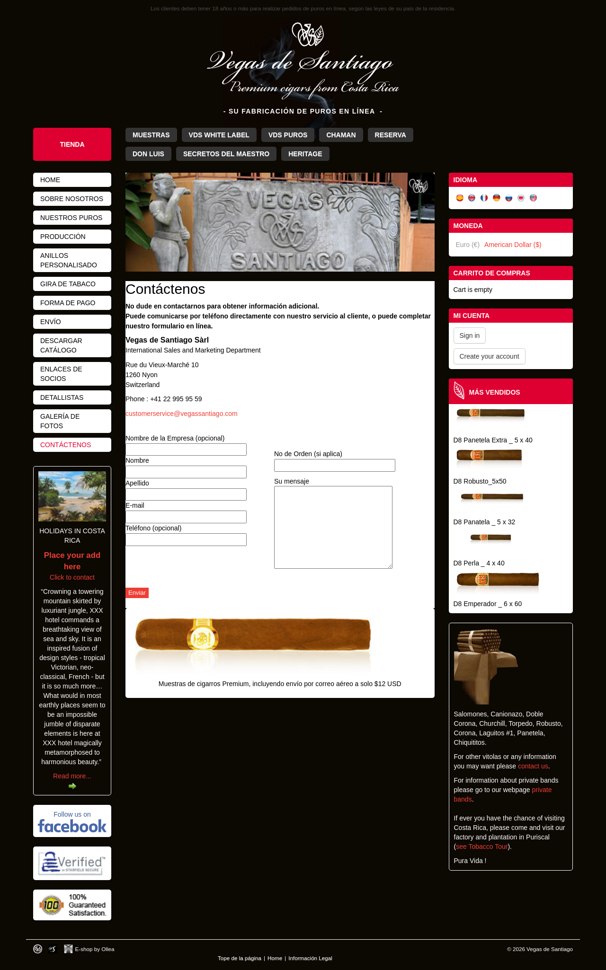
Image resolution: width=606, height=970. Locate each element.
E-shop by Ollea (95, 949)
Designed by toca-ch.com (37, 948)
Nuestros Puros (71, 217)
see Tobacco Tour (482, 846)
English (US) (533, 198)
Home (50, 180)
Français (484, 198)
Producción (63, 236)
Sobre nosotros (71, 199)
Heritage (305, 154)
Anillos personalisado (68, 260)
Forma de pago (67, 303)
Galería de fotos (60, 421)
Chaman (341, 135)
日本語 (521, 198)
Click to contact (72, 566)
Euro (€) (468, 244)
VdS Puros (287, 135)
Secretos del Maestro (226, 154)
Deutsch (496, 198)
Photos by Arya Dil (52, 948)
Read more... (72, 776)
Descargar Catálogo (61, 345)
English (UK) (472, 198)
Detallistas (61, 397)
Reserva (390, 135)
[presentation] (197, 569)
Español (460, 198)
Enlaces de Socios (61, 373)
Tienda (72, 144)
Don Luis (148, 154)
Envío (50, 322)
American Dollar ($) (513, 244)
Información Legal (310, 958)
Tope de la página (239, 958)
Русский (509, 198)
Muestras (151, 135)
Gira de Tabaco (68, 284)
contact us (533, 766)
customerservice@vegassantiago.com (181, 413)
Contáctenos (65, 445)
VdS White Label (219, 135)
